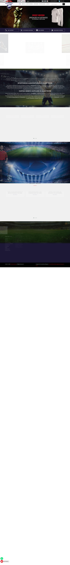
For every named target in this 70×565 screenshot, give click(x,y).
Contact (48, 3)
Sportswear (36, 3)
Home (20, 3)
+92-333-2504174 (53, 1)
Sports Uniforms (29, 3)
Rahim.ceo (61, 1)
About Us (23, 3)
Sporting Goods (42, 3)
